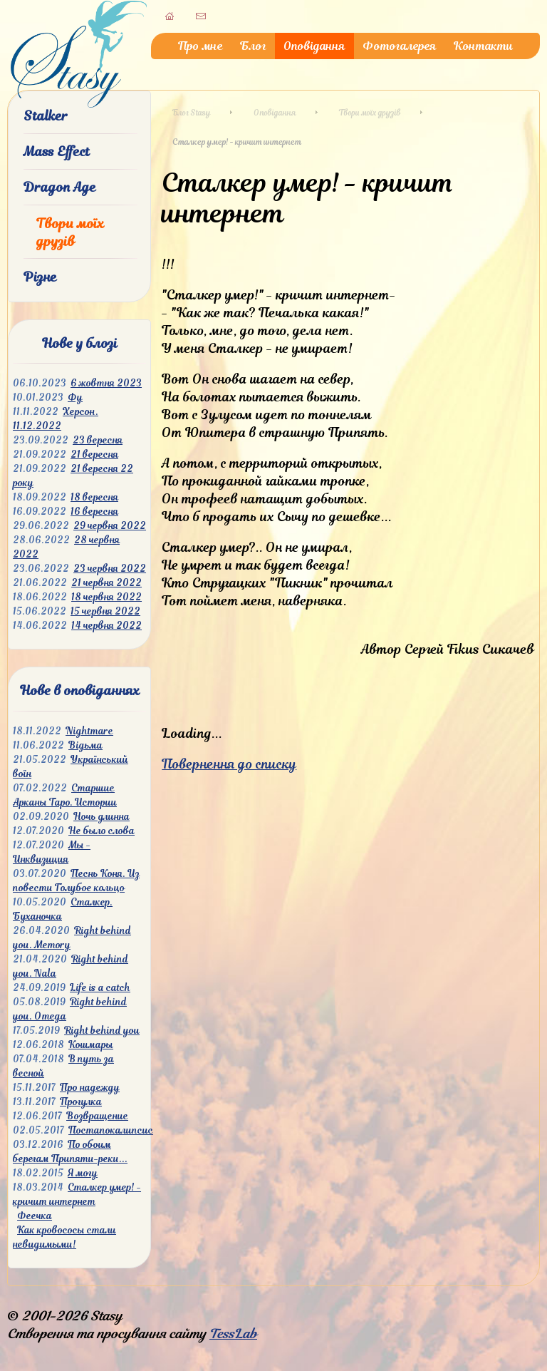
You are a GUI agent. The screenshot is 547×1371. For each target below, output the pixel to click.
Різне (40, 277)
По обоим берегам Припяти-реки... (70, 1152)
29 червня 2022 (109, 526)
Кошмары (90, 1045)
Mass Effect (57, 151)
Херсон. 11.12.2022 (55, 419)
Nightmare (89, 731)
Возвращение (97, 1116)
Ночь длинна (101, 816)
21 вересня (94, 454)
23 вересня (98, 440)
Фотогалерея (400, 46)
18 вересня (94, 497)
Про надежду (90, 1087)
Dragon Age (60, 187)
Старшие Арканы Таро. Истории (65, 795)
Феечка (34, 1216)
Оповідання (314, 46)
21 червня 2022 (106, 583)
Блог (253, 46)
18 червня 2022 (106, 597)
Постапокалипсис (110, 1130)
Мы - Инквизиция (51, 852)
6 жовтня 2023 (106, 383)
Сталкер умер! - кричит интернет (77, 1194)
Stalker (46, 116)
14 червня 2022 (106, 625)
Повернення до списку (229, 764)
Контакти (483, 46)
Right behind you (102, 1030)
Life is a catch (100, 988)
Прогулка (81, 1102)
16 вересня (94, 511)
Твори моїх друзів (70, 232)
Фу (75, 397)
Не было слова (101, 831)
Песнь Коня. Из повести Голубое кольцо (76, 881)
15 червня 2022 (105, 611)
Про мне (200, 46)
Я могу (83, 1173)
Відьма (85, 745)
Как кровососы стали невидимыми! (64, 1237)
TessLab (233, 1333)
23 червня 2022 (109, 568)
